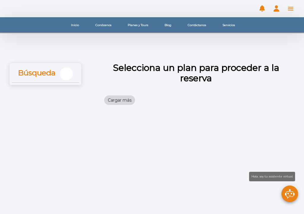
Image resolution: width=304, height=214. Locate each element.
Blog (167, 25)
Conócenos (103, 25)
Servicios (228, 25)
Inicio (75, 25)
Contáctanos (197, 25)
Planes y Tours (138, 25)
